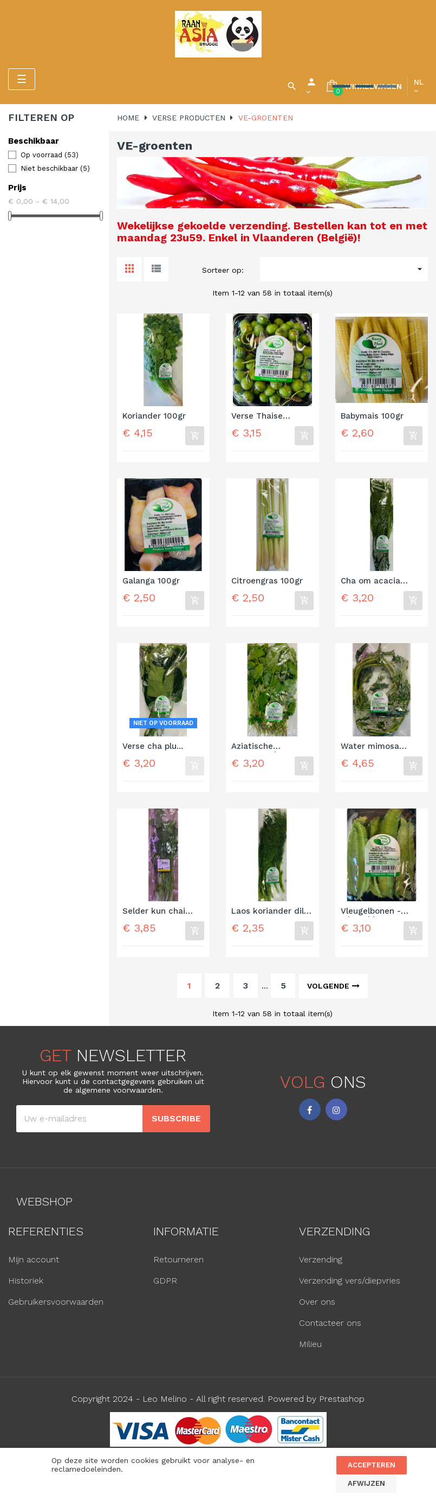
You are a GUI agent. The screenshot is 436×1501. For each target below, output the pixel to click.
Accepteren (371, 1465)
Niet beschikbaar (55, 168)
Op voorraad (50, 155)
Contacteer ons (330, 1323)
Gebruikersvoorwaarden (55, 1302)
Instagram (336, 1109)
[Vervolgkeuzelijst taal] (418, 86)
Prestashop (342, 1399)
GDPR (165, 1280)
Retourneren (178, 1259)
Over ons (317, 1302)
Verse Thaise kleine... (257, 417)
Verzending (320, 1259)
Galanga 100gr (151, 581)
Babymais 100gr (372, 416)
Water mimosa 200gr (370, 747)
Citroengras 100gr (267, 581)
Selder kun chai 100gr (153, 912)
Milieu (310, 1344)
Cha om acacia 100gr (370, 581)
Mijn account (33, 1259)
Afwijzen (366, 1483)
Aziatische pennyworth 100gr (267, 747)
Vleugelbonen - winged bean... (371, 912)
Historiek (25, 1280)
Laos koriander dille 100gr (271, 912)
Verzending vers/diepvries (349, 1280)
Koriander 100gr (154, 416)
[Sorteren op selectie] (344, 269)
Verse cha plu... (152, 746)
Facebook (310, 1109)
